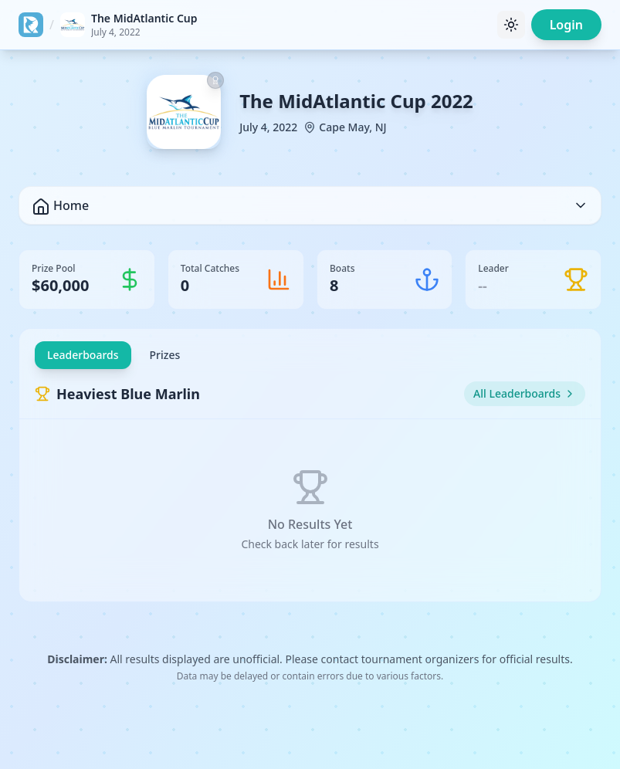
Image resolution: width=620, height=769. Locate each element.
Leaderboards (83, 354)
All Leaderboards (524, 393)
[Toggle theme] (511, 25)
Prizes (165, 354)
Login (566, 24)
